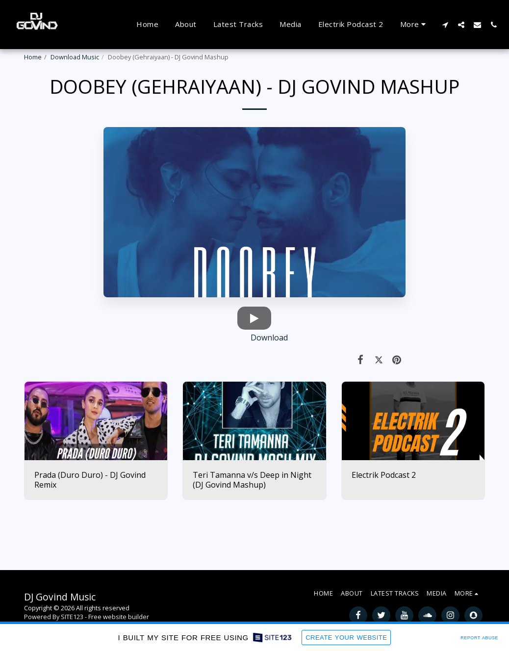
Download (195, 337)
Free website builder (118, 616)
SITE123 (72, 616)
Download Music (75, 56)
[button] (445, 24)
